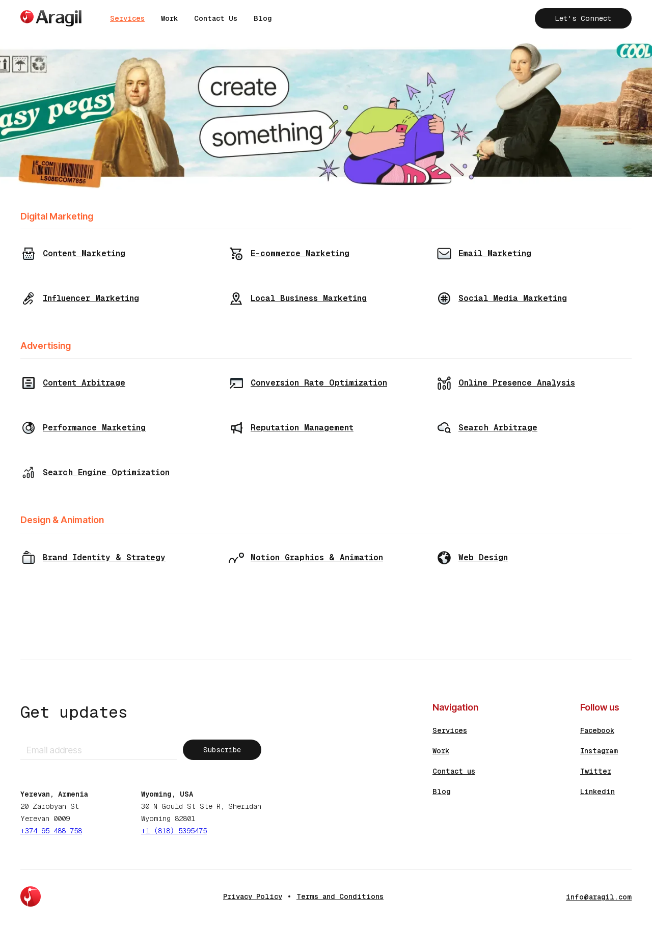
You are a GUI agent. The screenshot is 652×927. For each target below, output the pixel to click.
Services (127, 18)
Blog (262, 18)
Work (169, 18)
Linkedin (597, 791)
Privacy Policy (252, 896)
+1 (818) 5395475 (174, 831)
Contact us (453, 771)
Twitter (595, 771)
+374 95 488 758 (51, 831)
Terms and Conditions (340, 896)
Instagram (599, 751)
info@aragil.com (599, 897)
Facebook (597, 730)
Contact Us (215, 18)
